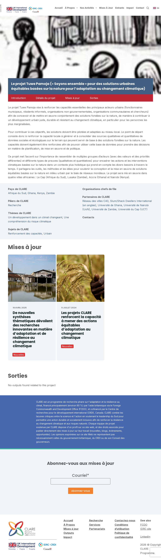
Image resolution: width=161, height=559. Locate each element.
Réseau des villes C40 (95, 201)
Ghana (32, 193)
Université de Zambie (104, 209)
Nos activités (89, 8)
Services (94, 524)
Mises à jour (106, 8)
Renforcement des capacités (25, 233)
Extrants (119, 8)
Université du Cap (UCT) (132, 209)
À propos (72, 8)
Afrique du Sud (17, 193)
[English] (156, 8)
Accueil (59, 8)
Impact (129, 8)
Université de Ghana (110, 205)
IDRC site (145, 528)
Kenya (40, 193)
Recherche (14, 205)
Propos (70, 524)
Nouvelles (19, 354)
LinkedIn (145, 536)
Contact (140, 8)
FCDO (143, 524)
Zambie (50, 193)
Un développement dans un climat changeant (35, 217)
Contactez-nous (125, 520)
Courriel (80, 475)
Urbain (48, 233)
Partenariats (97, 528)
